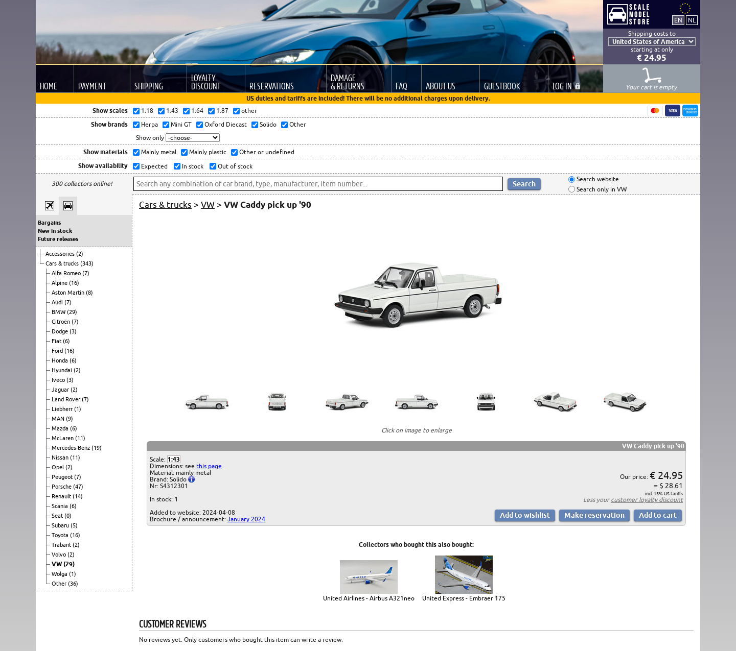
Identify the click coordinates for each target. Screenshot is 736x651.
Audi (58, 302)
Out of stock (234, 166)
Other (60, 584)
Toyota (61, 535)
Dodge (61, 331)
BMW (59, 312)
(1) (77, 409)
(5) (74, 525)
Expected (154, 166)
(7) (85, 273)
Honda (61, 360)
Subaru (61, 525)
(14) (78, 496)
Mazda (61, 428)
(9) (69, 419)
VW (57, 564)
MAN (59, 419)
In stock (191, 166)
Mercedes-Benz (71, 448)
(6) (66, 341)
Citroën (62, 322)
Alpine (60, 283)
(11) (80, 438)
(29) (72, 312)
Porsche (62, 487)
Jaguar (61, 390)
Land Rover (67, 399)
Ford (58, 351)
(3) (73, 331)
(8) (89, 293)
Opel (58, 467)
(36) (73, 584)
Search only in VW (601, 189)
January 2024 (246, 519)
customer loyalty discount (647, 499)
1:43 (174, 459)
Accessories (60, 254)
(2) (79, 254)
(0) (68, 516)
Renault (62, 496)
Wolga (60, 574)
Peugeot (63, 477)
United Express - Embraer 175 (463, 598)
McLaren (63, 438)
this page (209, 466)
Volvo (59, 554)
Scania (61, 506)
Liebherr (63, 409)
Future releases (58, 239)
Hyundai (63, 370)
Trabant (62, 545)
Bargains (49, 223)
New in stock (55, 231)
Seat (58, 516)
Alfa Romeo (67, 273)
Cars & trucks (62, 263)
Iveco (59, 380)
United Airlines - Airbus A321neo (369, 598)
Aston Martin (69, 293)
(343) (87, 263)
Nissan (61, 457)
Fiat (57, 341)
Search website (597, 179)
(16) (74, 283)
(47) (78, 487)
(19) (96, 448)
